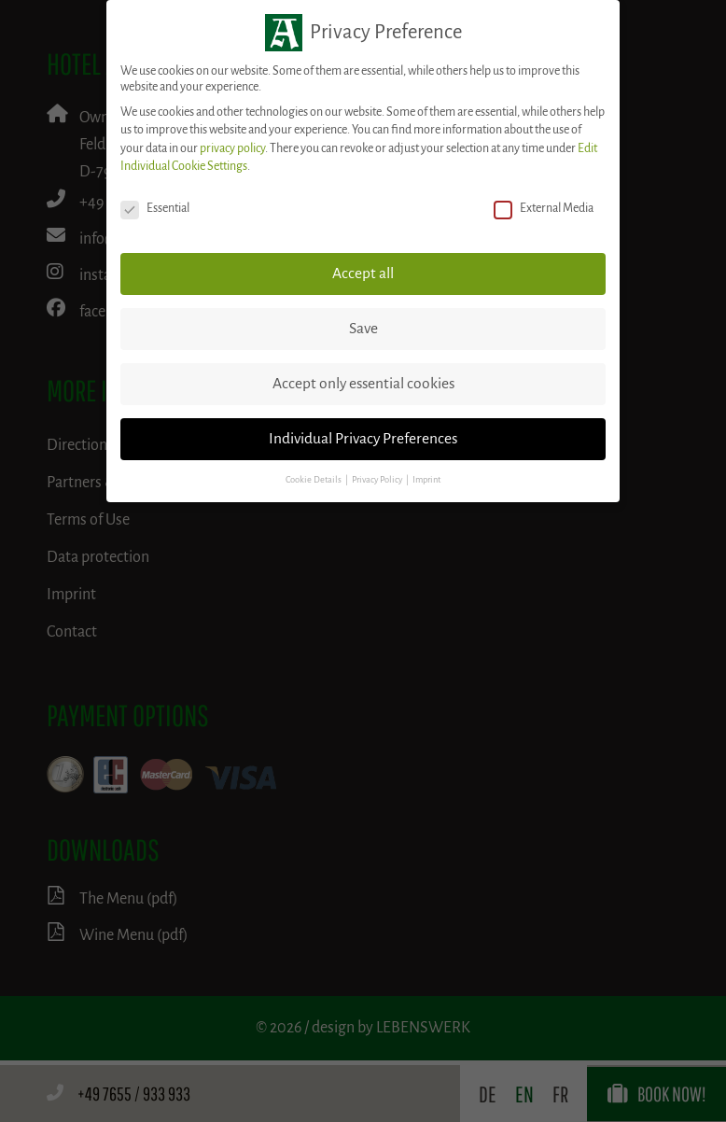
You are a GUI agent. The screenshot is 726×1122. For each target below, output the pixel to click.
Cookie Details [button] (314, 479)
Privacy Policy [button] (378, 479)
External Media (543, 209)
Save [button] (363, 328)
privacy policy (232, 148)
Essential (154, 209)
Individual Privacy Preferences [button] (363, 438)
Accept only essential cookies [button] (363, 383)
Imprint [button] (426, 479)
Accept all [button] (363, 273)
